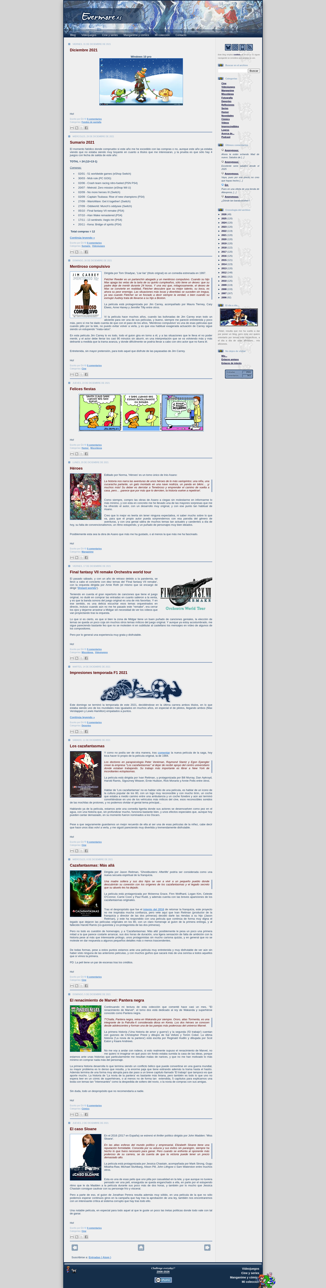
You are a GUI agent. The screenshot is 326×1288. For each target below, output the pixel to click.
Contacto (180, 35)
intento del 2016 (153, 909)
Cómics (86, 1109)
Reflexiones (227, 105)
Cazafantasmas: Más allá (92, 865)
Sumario (86, 246)
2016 (224, 256)
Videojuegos (89, 35)
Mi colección (162, 35)
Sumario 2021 (82, 142)
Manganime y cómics (136, 35)
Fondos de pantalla (91, 122)
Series (224, 108)
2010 (224, 281)
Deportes (86, 725)
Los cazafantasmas (87, 746)
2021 (224, 235)
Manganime (88, 552)
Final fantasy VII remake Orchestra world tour (110, 572)
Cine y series (110, 35)
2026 (224, 214)
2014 (224, 264)
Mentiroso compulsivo (90, 266)
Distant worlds (87, 588)
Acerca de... (227, 133)
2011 (224, 276)
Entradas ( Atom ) (100, 1257)
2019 (224, 243)
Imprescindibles (230, 126)
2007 (224, 293)
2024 (224, 222)
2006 (224, 297)
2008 (224, 289)
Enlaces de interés (231, 363)
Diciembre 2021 (84, 50)
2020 (224, 239)
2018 (224, 247)
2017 (224, 251)
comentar (164, 752)
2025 (224, 218)
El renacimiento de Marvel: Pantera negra (107, 1000)
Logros (225, 130)
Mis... (224, 356)
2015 (224, 260)
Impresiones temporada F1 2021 (98, 673)
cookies (237, 55)
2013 (224, 268)
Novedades (227, 115)
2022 (224, 231)
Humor (85, 448)
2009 (224, 285)
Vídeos (225, 122)
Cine (84, 369)
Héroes (76, 468)
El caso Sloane (83, 1129)
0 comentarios (94, 119)
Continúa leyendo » (82, 237)
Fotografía (227, 97)
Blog (73, 35)
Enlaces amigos (230, 359)
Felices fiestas (83, 389)
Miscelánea (96, 448)
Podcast (225, 137)
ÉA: (227, 185)
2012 (224, 272)
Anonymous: (232, 150)
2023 (224, 227)
